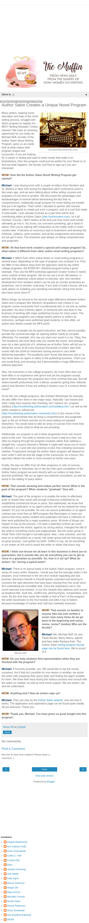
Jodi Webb (12, 874)
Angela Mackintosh (17, 842)
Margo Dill (12, 887)
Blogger (51, 781)
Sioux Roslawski (16, 910)
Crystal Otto (13, 860)
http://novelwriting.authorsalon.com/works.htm (29, 413)
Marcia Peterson (16, 883)
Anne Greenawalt (16, 851)
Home (44, 769)
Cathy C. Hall (14, 855)
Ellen (9, 864)
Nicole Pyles (13, 901)
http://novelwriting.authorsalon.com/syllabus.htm (41, 406)
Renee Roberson (16, 905)
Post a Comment (13, 748)
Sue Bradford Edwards (19, 915)
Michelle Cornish (16, 896)
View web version (44, 775)
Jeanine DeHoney (16, 869)
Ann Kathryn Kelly (16, 846)
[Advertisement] (44, 28)
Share (7, 732)
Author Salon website (50, 700)
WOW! (10, 919)
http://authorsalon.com (56, 216)
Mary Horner (13, 892)
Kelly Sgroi (13, 878)
